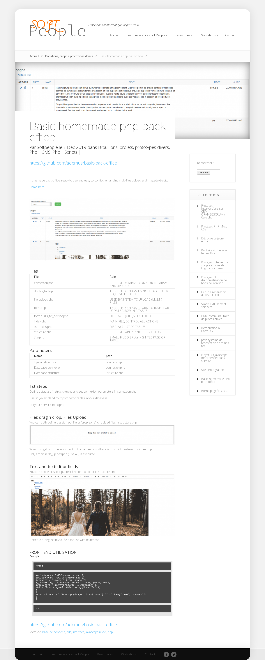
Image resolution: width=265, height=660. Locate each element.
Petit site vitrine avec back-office (214, 251)
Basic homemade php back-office (215, 380)
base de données (53, 632)
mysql (103, 632)
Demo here (36, 187)
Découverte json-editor (212, 239)
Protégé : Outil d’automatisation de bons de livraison (214, 280)
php (110, 632)
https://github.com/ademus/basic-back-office (73, 163)
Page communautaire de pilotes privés (215, 317)
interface (78, 632)
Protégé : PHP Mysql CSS (214, 227)
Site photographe (212, 370)
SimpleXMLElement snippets (213, 305)
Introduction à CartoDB (210, 329)
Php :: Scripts (64, 152)
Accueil (34, 56)
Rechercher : (205, 163)
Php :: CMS (39, 152)
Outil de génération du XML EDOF (213, 293)
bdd (68, 632)
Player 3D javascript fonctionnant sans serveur (214, 358)
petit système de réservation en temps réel (215, 343)
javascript (92, 632)
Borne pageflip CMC (214, 391)
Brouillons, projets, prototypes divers (69, 56)
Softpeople (47, 147)
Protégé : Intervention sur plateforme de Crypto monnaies (215, 265)
